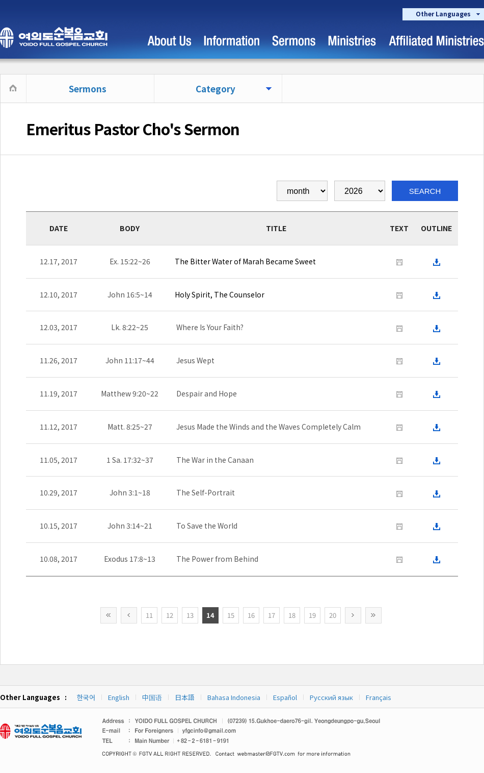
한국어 (86, 697)
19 (312, 615)
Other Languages (443, 13)
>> (373, 615)
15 (230, 615)
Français (378, 697)
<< (108, 615)
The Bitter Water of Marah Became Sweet (245, 261)
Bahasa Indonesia (233, 697)
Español (285, 697)
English (118, 697)
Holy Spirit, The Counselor (219, 294)
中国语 (152, 697)
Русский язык (331, 697)
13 (190, 615)
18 (291, 615)
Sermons (87, 88)
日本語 (185, 697)
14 (210, 615)
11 (149, 615)
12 (169, 615)
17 (271, 615)
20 (332, 615)
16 (251, 615)
